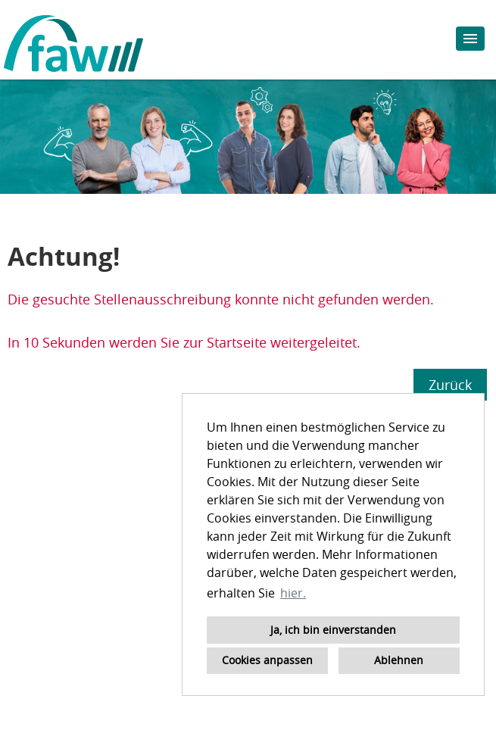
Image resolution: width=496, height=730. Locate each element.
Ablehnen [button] (398, 660)
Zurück (450, 385)
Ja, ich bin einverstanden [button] (333, 629)
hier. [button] (293, 593)
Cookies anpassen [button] (267, 660)
